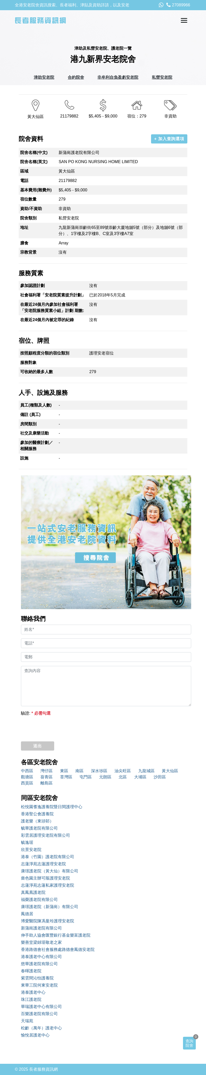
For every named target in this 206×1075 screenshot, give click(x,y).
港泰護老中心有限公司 (41, 956)
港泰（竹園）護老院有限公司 (47, 857)
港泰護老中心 (33, 992)
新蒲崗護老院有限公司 (41, 928)
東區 (64, 771)
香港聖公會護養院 (37, 814)
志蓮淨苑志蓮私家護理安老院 (47, 885)
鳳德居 (27, 914)
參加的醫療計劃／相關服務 (36, 445)
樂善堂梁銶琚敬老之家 (41, 942)
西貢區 (27, 783)
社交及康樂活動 (34, 433)
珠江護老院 (31, 999)
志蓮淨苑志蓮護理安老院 (43, 864)
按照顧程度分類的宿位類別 (44, 353)
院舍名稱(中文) (34, 152)
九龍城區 (146, 771)
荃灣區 (66, 777)
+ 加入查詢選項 (169, 139)
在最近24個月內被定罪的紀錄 (47, 320)
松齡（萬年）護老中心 (41, 1028)
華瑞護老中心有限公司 (41, 1006)
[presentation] (60, 727)
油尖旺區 (123, 771)
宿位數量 (28, 199)
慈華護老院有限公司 (39, 964)
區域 (24, 171)
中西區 (27, 771)
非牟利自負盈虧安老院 (117, 77)
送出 (37, 746)
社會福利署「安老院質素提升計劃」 (53, 295)
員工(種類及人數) (36, 405)
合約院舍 (76, 77)
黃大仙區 (170, 771)
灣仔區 (46, 771)
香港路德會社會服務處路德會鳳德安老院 (58, 949)
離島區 (46, 783)
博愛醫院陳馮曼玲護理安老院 (47, 921)
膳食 (24, 243)
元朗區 (105, 777)
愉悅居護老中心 (35, 1035)
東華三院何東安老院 (39, 985)
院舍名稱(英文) (34, 162)
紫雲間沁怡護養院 (37, 978)
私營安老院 (162, 77)
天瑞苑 (27, 1021)
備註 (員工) (30, 414)
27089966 (178, 5)
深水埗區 (99, 771)
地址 (24, 227)
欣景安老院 (31, 849)
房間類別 (28, 424)
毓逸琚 (27, 842)
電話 (24, 180)
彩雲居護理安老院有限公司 (45, 835)
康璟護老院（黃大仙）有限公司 (49, 871)
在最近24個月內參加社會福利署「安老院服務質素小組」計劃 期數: (52, 307)
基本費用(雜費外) (36, 190)
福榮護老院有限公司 (39, 899)
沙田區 (160, 777)
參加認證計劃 (32, 285)
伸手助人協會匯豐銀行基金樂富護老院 (55, 935)
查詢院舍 (189, 1043)
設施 (24, 458)
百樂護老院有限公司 (39, 1014)
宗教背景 (28, 252)
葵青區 (46, 777)
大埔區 (140, 777)
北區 (123, 777)
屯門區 (85, 777)
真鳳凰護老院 (33, 892)
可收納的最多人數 (36, 372)
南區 (79, 771)
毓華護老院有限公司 (39, 828)
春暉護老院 (31, 971)
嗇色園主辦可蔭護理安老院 (45, 878)
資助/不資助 (31, 208)
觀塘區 (27, 777)
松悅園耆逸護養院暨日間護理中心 (51, 807)
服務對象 (28, 362)
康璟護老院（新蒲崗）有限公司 (49, 906)
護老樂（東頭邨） (37, 821)
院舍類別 (28, 218)
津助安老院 (44, 77)
